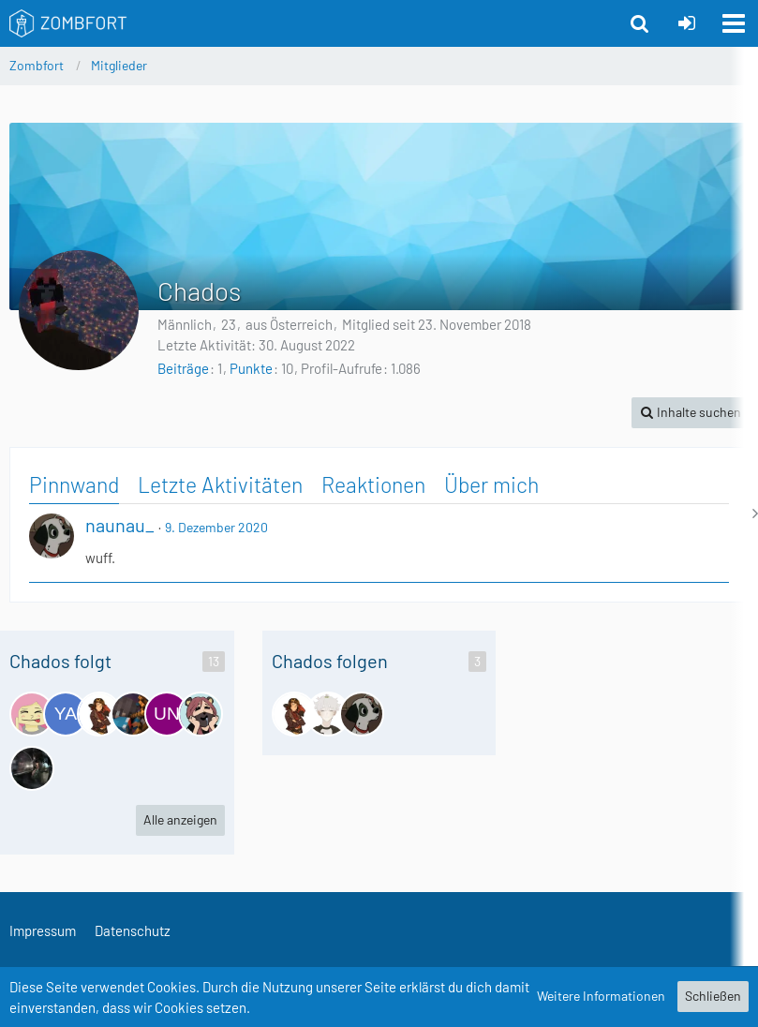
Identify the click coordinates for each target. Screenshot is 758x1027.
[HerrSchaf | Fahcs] (31, 768)
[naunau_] (361, 714)
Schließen (713, 996)
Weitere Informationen (601, 996)
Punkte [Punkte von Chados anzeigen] (251, 368)
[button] (733, 23)
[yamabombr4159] (65, 714)
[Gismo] (327, 714)
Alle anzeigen (180, 819)
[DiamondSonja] (31, 714)
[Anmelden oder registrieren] (687, 23)
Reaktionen (373, 484)
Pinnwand (74, 484)
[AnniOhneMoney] (200, 714)
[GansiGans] (99, 714)
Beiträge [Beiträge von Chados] (183, 368)
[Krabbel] (133, 714)
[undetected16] (166, 714)
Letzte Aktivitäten (220, 484)
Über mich (491, 484)
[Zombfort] (68, 23)
